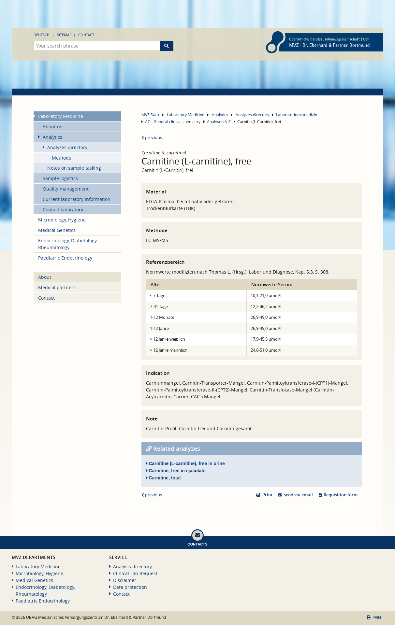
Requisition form (341, 495)
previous (151, 137)
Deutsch (42, 34)
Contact (86, 34)
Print (267, 495)
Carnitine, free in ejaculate (176, 470)
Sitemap (64, 34)
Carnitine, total (163, 477)
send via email (298, 495)
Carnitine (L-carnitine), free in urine (185, 463)
